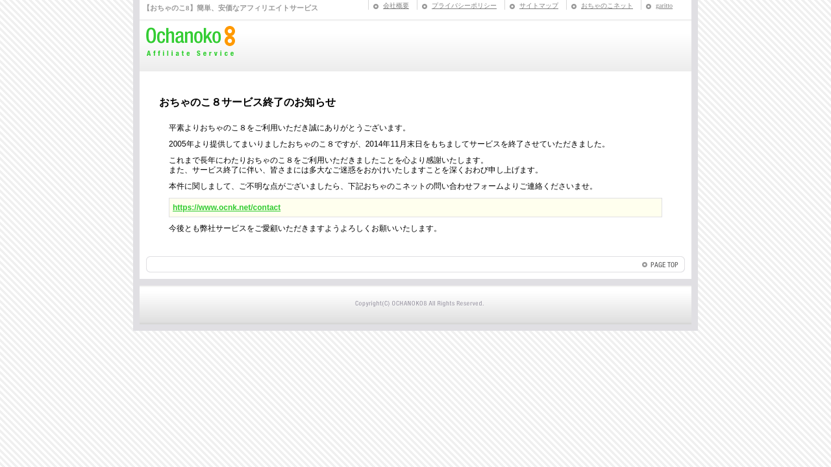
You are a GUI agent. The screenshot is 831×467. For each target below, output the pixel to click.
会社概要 (396, 5)
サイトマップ (538, 5)
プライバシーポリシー (464, 5)
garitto (664, 5)
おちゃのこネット (607, 5)
